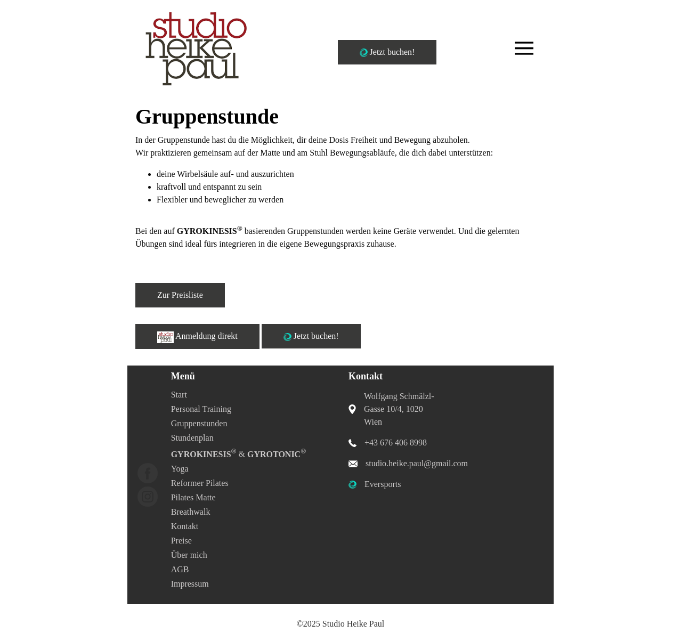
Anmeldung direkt (197, 337)
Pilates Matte (193, 497)
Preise (181, 540)
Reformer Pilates (200, 483)
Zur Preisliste (180, 294)
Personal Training (201, 408)
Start (179, 394)
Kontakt (185, 526)
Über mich (189, 554)
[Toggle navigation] (524, 48)
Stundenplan (192, 437)
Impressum (190, 583)
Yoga (180, 468)
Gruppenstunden (199, 423)
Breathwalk (190, 511)
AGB (180, 569)
